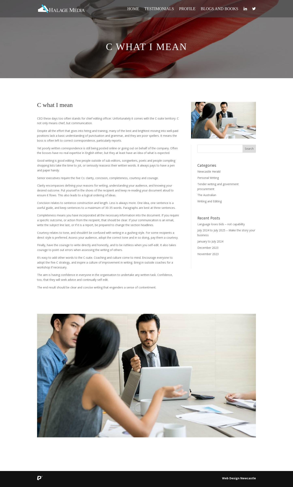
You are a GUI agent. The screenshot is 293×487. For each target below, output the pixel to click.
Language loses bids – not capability (221, 224)
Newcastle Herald (208, 171)
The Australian (206, 195)
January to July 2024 (210, 241)
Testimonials (159, 9)
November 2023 (208, 254)
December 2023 (207, 248)
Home (133, 9)
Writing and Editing (209, 201)
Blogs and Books (219, 9)
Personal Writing (208, 178)
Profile (187, 9)
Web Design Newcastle (239, 478)
